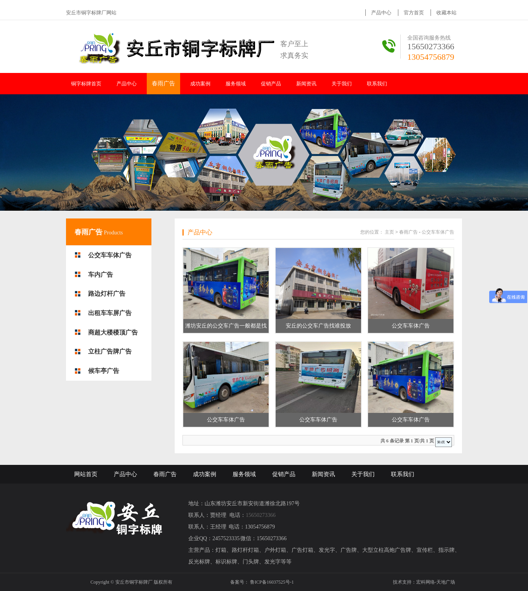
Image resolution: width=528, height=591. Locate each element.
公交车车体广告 (110, 255)
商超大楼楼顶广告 (113, 332)
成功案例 (200, 84)
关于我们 (342, 84)
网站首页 (85, 474)
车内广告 (100, 274)
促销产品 (271, 84)
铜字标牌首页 (86, 84)
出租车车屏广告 (110, 313)
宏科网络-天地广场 (435, 582)
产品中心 (381, 13)
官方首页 (414, 13)
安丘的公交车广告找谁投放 (318, 326)
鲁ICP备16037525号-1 (272, 582)
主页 (389, 232)
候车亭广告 (103, 370)
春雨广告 (163, 83)
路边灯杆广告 (106, 293)
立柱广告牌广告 (110, 351)
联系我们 (377, 84)
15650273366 (430, 46)
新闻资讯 (306, 84)
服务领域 (236, 84)
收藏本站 (446, 13)
